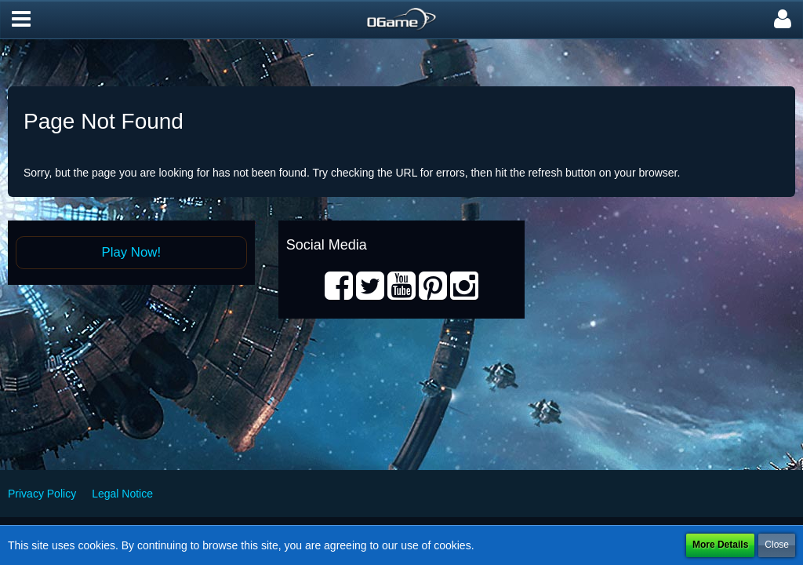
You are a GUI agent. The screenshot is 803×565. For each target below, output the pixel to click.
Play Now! (132, 252)
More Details (720, 544)
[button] (21, 19)
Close (777, 544)
